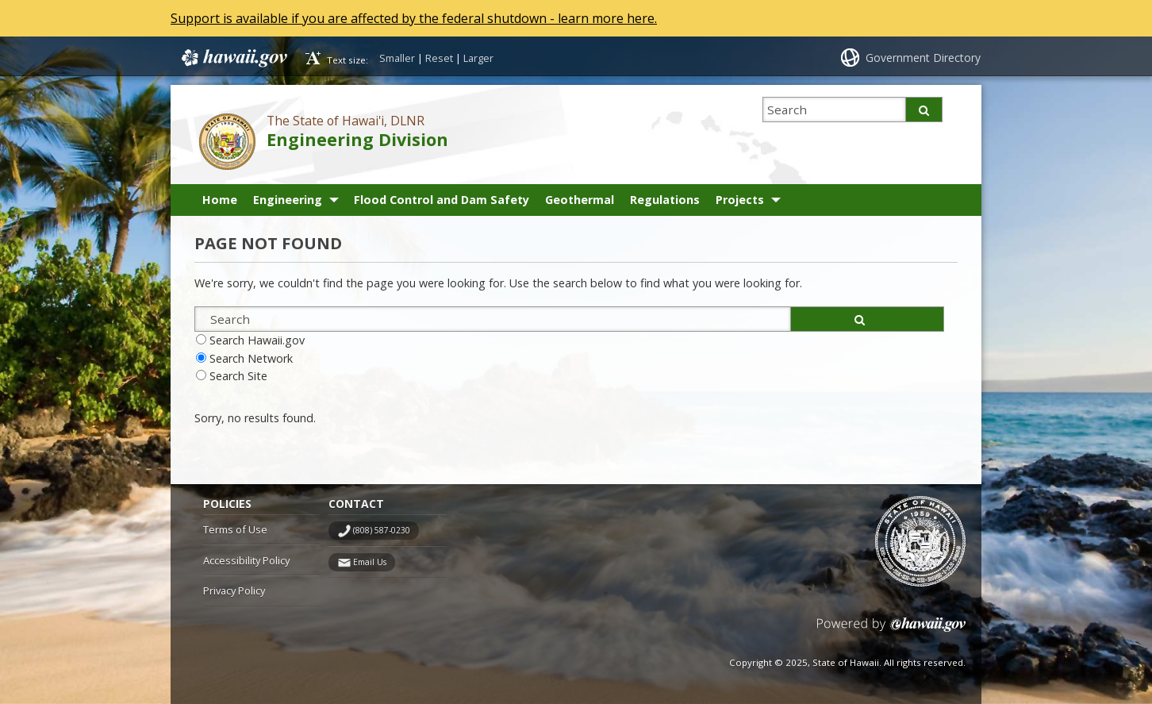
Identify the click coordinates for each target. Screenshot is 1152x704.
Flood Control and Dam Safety (441, 199)
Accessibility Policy (246, 560)
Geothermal (579, 199)
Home (219, 199)
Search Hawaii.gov (257, 340)
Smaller (397, 58)
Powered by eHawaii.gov (891, 630)
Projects (740, 199)
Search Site (238, 375)
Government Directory (923, 57)
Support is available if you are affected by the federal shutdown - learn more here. (414, 18)
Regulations (665, 199)
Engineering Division (357, 139)
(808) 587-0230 (381, 530)
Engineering (287, 199)
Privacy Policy (234, 590)
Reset (439, 58)
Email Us (369, 561)
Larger (478, 58)
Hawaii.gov (232, 58)
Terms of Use (235, 529)
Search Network (251, 358)
